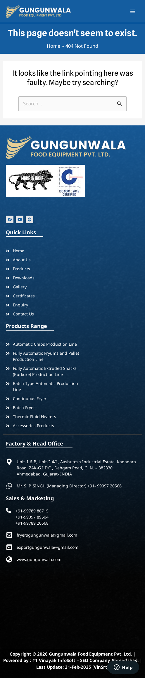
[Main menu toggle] (132, 11)
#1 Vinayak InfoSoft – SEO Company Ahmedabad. (85, 660)
